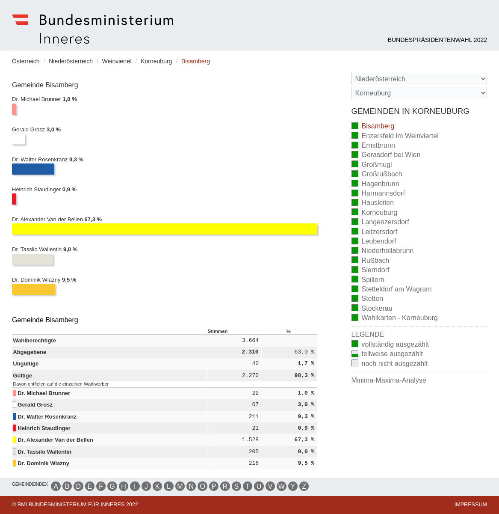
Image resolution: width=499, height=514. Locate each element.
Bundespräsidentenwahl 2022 (437, 39)
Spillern (367, 280)
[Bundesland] (419, 79)
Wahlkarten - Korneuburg (394, 318)
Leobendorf (373, 242)
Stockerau (372, 308)
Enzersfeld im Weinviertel (395, 136)
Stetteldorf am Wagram (391, 289)
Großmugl (371, 164)
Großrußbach (376, 174)
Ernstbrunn (373, 146)
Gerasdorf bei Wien (386, 155)
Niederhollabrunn (382, 251)
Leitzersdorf (374, 232)
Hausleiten (372, 203)
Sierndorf (370, 270)
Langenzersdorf (380, 222)
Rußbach (370, 260)
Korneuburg (374, 212)
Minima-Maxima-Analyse (388, 380)
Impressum (471, 505)
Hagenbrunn (375, 184)
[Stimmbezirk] (419, 93)
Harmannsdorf (378, 194)
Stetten (367, 299)
